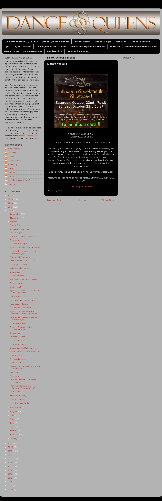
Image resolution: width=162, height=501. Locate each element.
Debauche (15, 240)
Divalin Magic (14, 160)
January (14, 438)
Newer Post (54, 200)
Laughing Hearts (18, 344)
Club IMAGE (15, 287)
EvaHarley (12, 164)
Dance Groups (103, 41)
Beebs (11, 157)
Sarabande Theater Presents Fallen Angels (23, 252)
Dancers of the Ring (19, 229)
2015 (10, 466)
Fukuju (11, 168)
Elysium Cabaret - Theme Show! (25, 247)
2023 (10, 207)
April (12, 427)
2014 (10, 470)
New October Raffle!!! (20, 403)
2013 (10, 474)
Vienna (11, 176)
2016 (10, 462)
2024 (10, 203)
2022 (10, 211)
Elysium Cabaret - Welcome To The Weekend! (24, 291)
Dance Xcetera (17, 283)
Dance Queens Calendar (55, 41)
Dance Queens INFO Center (51, 46)
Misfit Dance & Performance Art (25, 351)
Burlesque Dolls (17, 337)
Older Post (108, 200)
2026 (10, 195)
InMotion (14, 372)
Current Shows (82, 41)
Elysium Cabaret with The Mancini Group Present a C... (24, 312)
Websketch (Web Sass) (19, 180)
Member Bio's (54, 51)
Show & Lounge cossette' (22, 236)
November (15, 218)
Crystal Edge (16, 225)
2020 (11, 447)
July (12, 415)
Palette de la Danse (19, 268)
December (15, 214)
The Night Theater (18, 264)
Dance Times (11, 51)
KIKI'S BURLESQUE (19, 395)
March (13, 431)
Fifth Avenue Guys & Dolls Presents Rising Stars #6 (22, 387)
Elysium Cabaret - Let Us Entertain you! (21, 328)
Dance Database (32, 51)
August (14, 411)
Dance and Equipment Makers (88, 46)
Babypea (12, 153)
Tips (6, 46)
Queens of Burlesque (20, 257)
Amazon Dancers (18, 323)
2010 (10, 485)
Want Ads (121, 41)
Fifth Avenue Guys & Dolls (22, 261)
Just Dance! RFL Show (20, 307)
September (16, 407)
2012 (10, 478)
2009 (11, 489)
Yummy (11, 184)
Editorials (115, 46)
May (12, 423)
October (14, 222)
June (12, 419)
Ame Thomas (14, 149)
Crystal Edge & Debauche (22, 348)
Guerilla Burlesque (18, 244)
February (14, 434)
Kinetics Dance (17, 399)
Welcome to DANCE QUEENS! (21, 41)
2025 (10, 199)
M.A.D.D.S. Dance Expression (24, 279)
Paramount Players (19, 304)
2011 (10, 482)
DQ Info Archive (22, 46)
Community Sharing (78, 51)
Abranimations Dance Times (141, 46)
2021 (10, 443)
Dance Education (140, 41)
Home (82, 200)
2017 (10, 458)
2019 (10, 451)
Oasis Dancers (17, 276)
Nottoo (11, 172)
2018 (10, 455)
